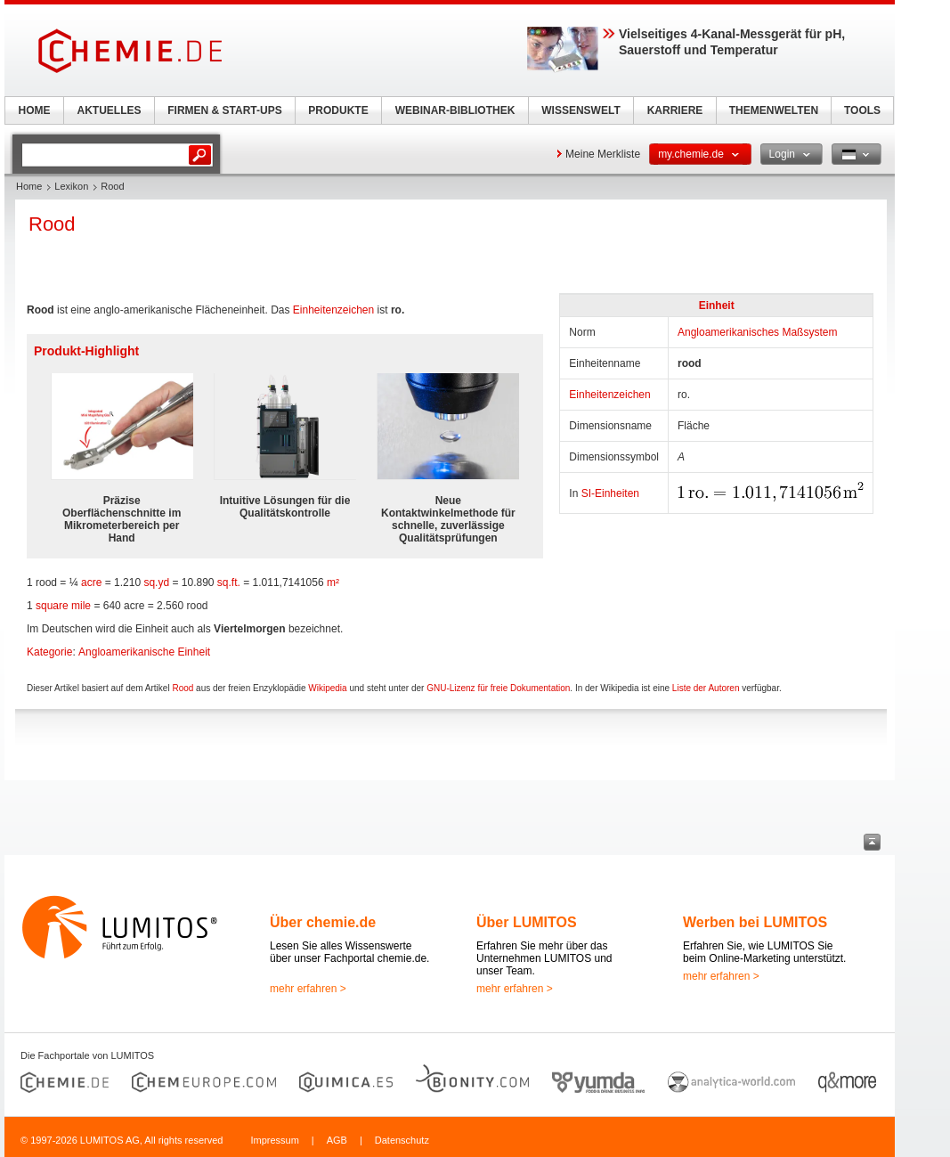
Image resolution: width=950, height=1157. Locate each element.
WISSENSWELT (580, 110)
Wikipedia (327, 688)
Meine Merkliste (602, 154)
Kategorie (49, 652)
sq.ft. (228, 582)
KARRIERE (675, 110)
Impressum (274, 1140)
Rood (182, 688)
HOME (35, 110)
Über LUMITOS (526, 922)
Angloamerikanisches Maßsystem (757, 332)
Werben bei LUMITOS (755, 922)
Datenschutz (402, 1140)
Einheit (717, 305)
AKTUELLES (109, 110)
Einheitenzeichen (609, 394)
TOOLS (862, 110)
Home (29, 186)
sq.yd (156, 582)
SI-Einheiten (610, 493)
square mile (63, 605)
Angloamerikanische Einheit (144, 652)
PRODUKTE (338, 110)
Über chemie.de (323, 922)
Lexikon (71, 186)
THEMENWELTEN (773, 110)
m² (333, 582)
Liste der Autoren (706, 688)
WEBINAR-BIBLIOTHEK (455, 110)
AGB (337, 1140)
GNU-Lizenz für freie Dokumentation (498, 688)
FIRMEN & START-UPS (224, 110)
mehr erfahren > (308, 988)
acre (91, 582)
